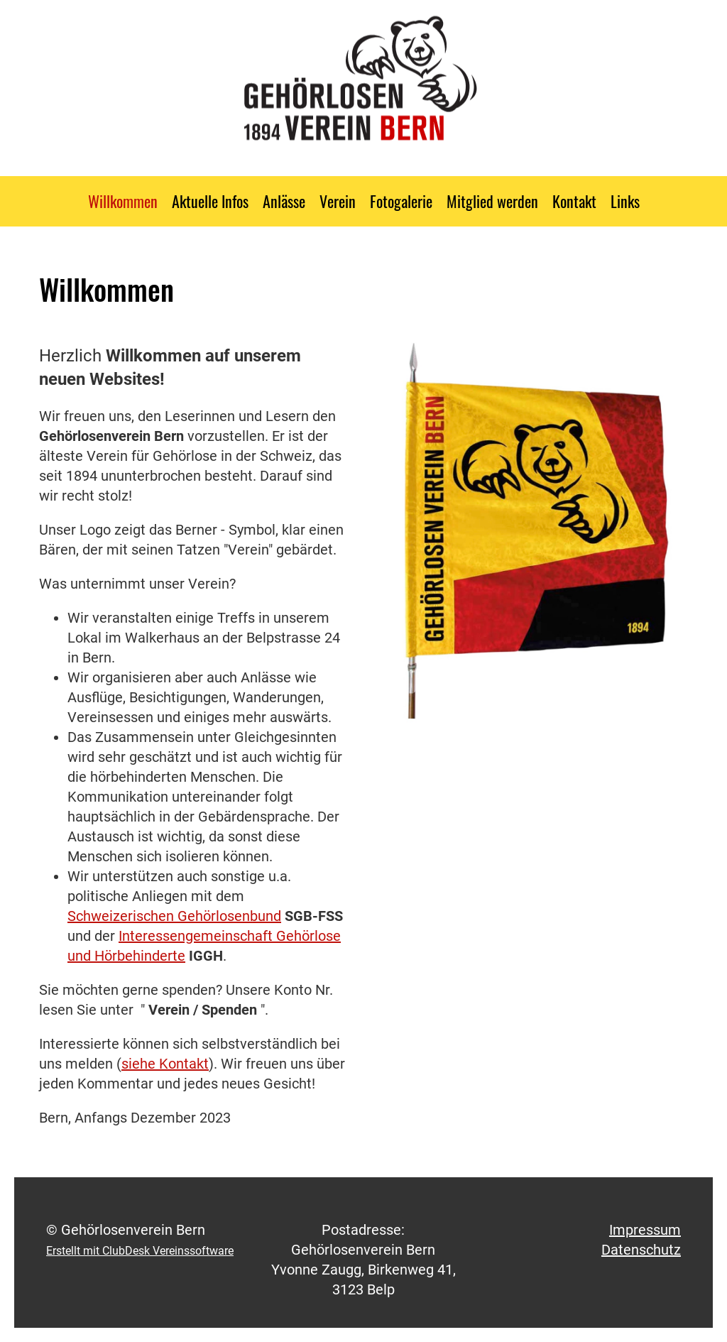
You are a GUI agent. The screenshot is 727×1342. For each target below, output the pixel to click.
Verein (337, 201)
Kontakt (574, 201)
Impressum (645, 1229)
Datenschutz (641, 1249)
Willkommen (123, 201)
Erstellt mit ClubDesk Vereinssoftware (140, 1251)
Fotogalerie (401, 201)
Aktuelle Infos (210, 201)
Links (625, 201)
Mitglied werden (492, 201)
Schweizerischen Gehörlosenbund (174, 915)
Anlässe (284, 201)
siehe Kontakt (165, 1063)
